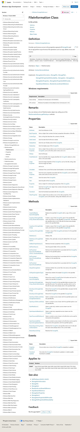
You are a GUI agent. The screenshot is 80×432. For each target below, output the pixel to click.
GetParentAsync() (33, 247)
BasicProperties (33, 133)
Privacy (36, 424)
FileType (31, 154)
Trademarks (68, 424)
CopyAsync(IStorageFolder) (36, 231)
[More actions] (76, 12)
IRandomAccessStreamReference (59, 84)
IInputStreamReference (42, 84)
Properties (32, 29)
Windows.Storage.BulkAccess (39, 12)
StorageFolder (66, 219)
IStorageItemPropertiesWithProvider (60, 81)
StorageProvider (47, 187)
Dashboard (74, 6)
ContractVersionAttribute (42, 70)
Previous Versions (14, 424)
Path (30, 180)
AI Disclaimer (5, 424)
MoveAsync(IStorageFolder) (36, 293)
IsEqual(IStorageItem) (34, 268)
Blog (22, 424)
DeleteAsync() (32, 235)
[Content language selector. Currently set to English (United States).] (9, 421)
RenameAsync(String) (34, 330)
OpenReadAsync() (33, 306)
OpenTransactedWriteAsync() (36, 316)
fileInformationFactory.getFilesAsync (39, 114)
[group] (53, 60)
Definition (32, 25)
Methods (32, 31)
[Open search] (72, 2)
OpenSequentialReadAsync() (36, 311)
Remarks (32, 27)
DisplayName (32, 142)
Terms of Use (59, 424)
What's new (66, 6)
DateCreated (32, 139)
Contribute (29, 424)
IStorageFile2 (62, 75)
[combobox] (13, 15)
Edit (76, 47)
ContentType (32, 136)
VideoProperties (33, 195)
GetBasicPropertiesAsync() (35, 243)
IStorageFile (54, 75)
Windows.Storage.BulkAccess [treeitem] (12, 145)
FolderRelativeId (33, 157)
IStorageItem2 (70, 78)
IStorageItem (61, 78)
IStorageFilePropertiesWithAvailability (46, 78)
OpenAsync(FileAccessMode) (36, 301)
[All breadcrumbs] (30, 12)
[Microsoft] (3, 2)
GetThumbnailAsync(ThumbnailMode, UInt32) (35, 258)
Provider (31, 187)
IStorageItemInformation (43, 75)
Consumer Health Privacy (47, 424)
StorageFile (65, 47)
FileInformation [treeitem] (10, 149)
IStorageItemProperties (42, 81)
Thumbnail (32, 191)
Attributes (31, 130)
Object (37, 66)
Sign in (76, 2)
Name (30, 177)
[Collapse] (23, 12)
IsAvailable (32, 169)
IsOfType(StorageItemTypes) (36, 272)
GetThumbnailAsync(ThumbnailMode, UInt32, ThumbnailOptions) (36, 251)
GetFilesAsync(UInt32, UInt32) (40, 379)
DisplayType (32, 146)
